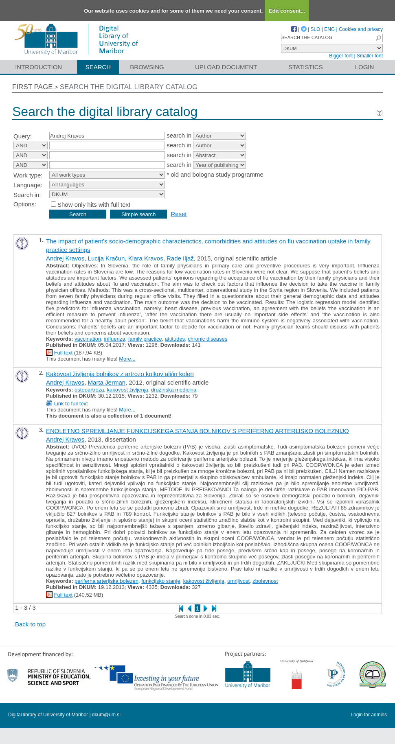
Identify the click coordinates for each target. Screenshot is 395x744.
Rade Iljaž (180, 258)
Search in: (27, 194)
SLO (315, 29)
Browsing (147, 66)
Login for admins (369, 715)
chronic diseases (207, 339)
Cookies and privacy (361, 29)
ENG (329, 29)
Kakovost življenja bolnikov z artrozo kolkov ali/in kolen (120, 373)
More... (127, 359)
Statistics (305, 66)
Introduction (38, 66)
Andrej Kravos (65, 258)
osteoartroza (89, 390)
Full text (63, 353)
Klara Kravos (145, 258)
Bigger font (341, 56)
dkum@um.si (106, 715)
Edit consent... (287, 11)
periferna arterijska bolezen (106, 581)
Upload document (226, 66)
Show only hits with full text (93, 204)
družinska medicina (173, 390)
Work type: (27, 175)
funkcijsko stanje (160, 581)
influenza (114, 339)
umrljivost (238, 581)
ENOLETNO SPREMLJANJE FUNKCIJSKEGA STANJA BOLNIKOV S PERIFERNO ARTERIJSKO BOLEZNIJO (197, 430)
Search (98, 66)
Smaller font (370, 56)
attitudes (175, 339)
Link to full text (71, 403)
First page (32, 87)
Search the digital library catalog (129, 87)
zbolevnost (265, 581)
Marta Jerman (107, 382)
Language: (27, 185)
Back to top (30, 624)
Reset (179, 213)
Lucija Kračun (106, 258)
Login (364, 66)
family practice (145, 339)
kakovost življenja (127, 390)
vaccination (88, 339)
